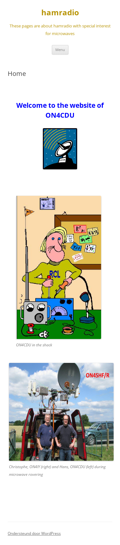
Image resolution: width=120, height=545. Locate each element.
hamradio (60, 13)
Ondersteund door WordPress (34, 533)
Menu (60, 49)
